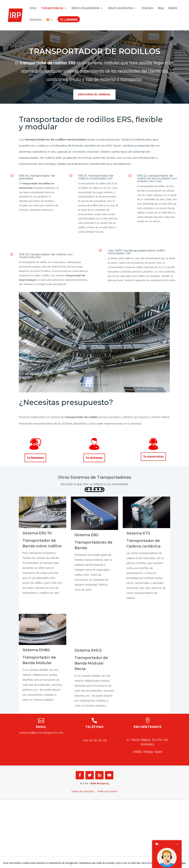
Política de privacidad (83, 791)
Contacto (36, 20)
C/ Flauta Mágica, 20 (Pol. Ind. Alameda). (147, 742)
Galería (172, 8)
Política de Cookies (107, 791)
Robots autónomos (120, 8)
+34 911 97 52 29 (94, 740)
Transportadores (52, 8)
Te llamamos (69, 20)
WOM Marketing (100, 783)
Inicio (33, 8)
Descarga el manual (94, 94)
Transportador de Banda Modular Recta (91, 663)
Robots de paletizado (86, 8)
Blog (161, 8)
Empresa (147, 8)
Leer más (180, 862)
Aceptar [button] (168, 863)
